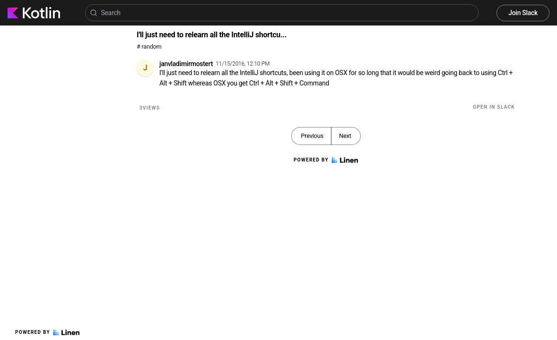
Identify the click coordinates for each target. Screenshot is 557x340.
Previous (312, 135)
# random (149, 46)
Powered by (47, 332)
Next (345, 135)
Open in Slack (494, 107)
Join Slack (523, 13)
